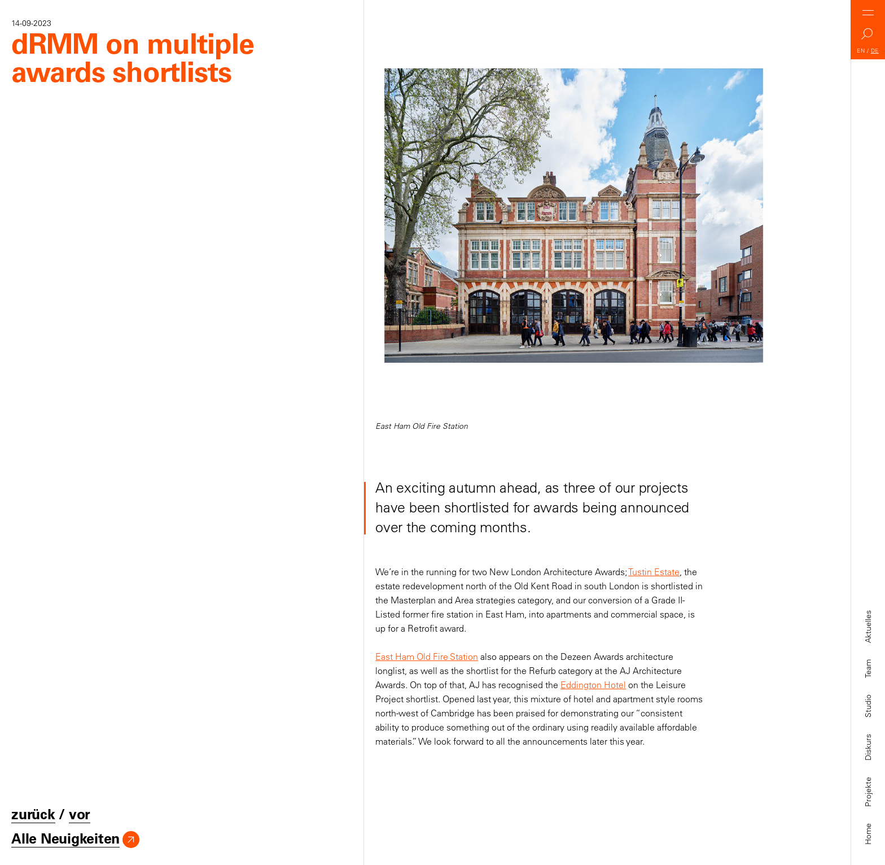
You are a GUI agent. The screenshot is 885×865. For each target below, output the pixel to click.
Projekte (868, 792)
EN (861, 50)
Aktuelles (868, 626)
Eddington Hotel (593, 684)
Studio (868, 706)
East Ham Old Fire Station (426, 656)
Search (868, 37)
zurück (33, 814)
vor (79, 814)
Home (868, 834)
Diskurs (868, 747)
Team (868, 668)
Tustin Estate (654, 571)
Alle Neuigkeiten (65, 839)
